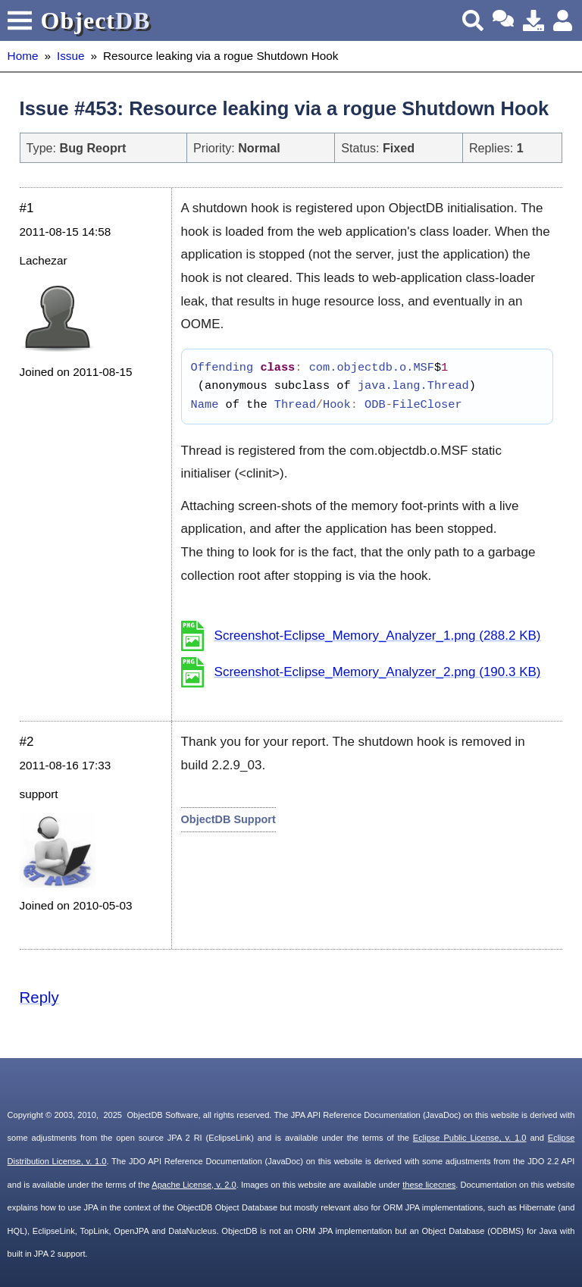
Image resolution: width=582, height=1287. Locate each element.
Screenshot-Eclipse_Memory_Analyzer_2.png (377, 672)
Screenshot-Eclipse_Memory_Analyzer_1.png (377, 635)
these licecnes (428, 1184)
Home (23, 55)
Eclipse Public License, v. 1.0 (470, 1137)
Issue (71, 55)
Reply (39, 997)
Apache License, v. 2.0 (194, 1184)
